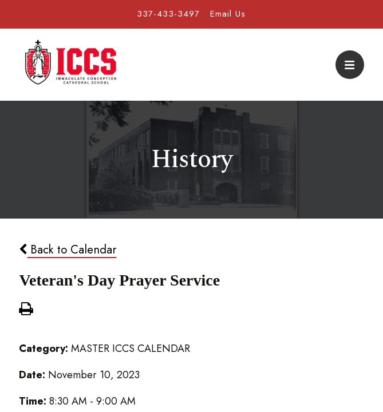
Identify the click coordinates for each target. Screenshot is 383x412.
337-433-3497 (168, 13)
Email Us (228, 13)
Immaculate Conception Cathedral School (70, 64)
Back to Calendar (67, 249)
